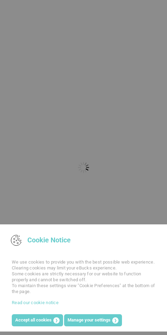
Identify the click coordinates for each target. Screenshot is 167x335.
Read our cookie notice (35, 302)
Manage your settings (89, 320)
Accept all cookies (33, 320)
